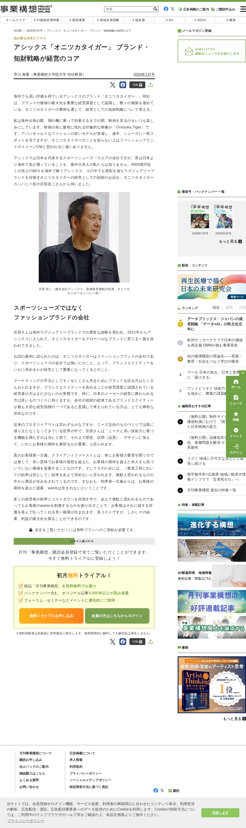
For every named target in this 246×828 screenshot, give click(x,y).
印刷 (137, 85)
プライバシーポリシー (85, 773)
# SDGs (200, 20)
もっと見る (228, 241)
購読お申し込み (30, 759)
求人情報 (75, 759)
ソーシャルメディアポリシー (90, 780)
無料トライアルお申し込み (51, 616)
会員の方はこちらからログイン (117, 616)
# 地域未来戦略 (108, 20)
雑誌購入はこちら (32, 773)
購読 (174, 790)
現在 (216, 307)
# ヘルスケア (15, 20)
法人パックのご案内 (34, 766)
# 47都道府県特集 (46, 20)
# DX (169, 20)
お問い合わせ (29, 786)
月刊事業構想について (35, 753)
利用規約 (75, 766)
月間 (242, 307)
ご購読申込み (223, 9)
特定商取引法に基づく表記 (88, 786)
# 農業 (231, 20)
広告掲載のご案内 (194, 9)
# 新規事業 (77, 20)
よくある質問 (29, 780)
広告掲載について (82, 753)
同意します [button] (220, 813)
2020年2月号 (34, 30)
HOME (18, 30)
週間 (229, 307)
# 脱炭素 (139, 20)
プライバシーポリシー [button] (25, 821)
